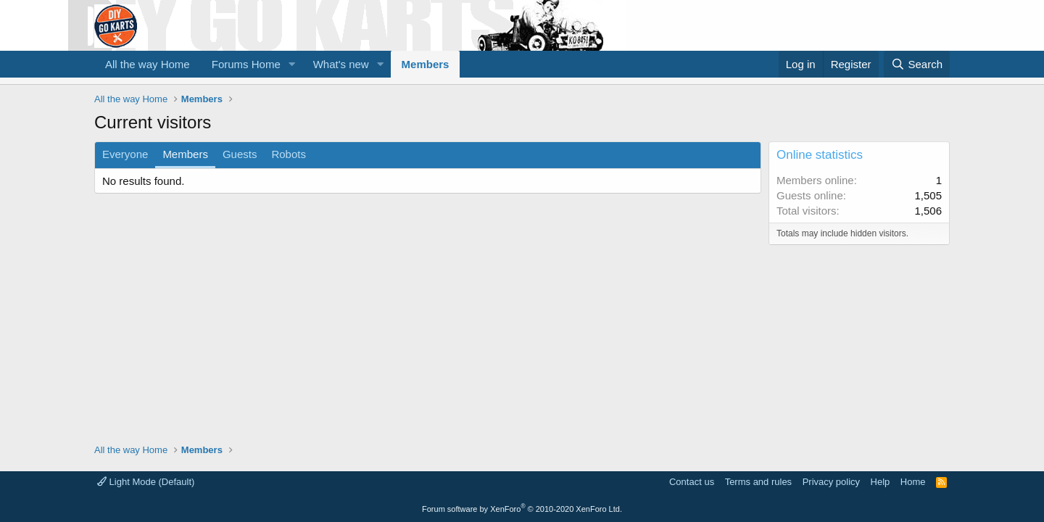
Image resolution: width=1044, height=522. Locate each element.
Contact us (691, 481)
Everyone (125, 154)
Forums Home (246, 64)
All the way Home (147, 64)
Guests (240, 154)
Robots (288, 154)
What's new (341, 64)
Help (880, 481)
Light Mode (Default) (145, 481)
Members (426, 64)
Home (913, 481)
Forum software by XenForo (522, 509)
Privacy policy (831, 481)
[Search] (917, 64)
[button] (292, 64)
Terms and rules (758, 481)
